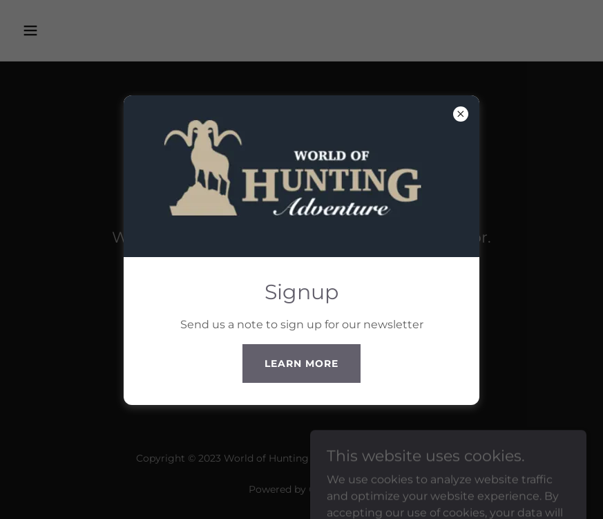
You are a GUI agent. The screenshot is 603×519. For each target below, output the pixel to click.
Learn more (301, 363)
